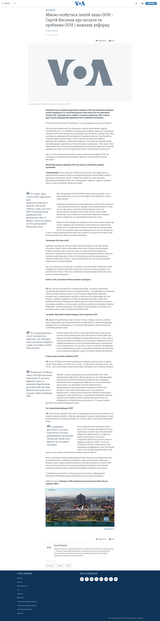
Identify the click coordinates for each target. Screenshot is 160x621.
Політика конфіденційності (27, 602)
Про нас (20, 578)
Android (20, 594)
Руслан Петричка (52, 31)
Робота (19, 582)
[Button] (101, 40)
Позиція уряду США (24, 609)
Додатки (20, 613)
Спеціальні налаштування (26, 605)
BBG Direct (20, 598)
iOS (18, 590)
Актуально (50, 10)
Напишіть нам (22, 586)
